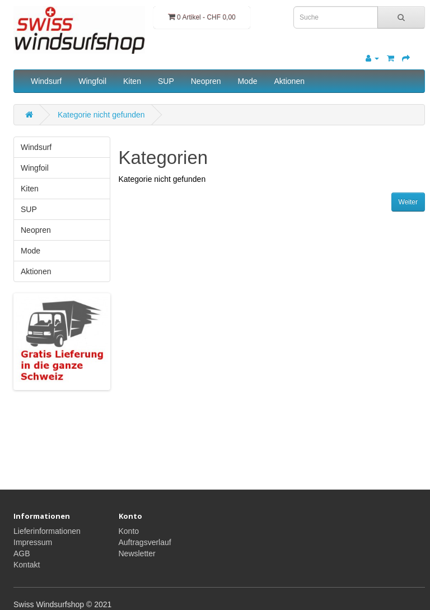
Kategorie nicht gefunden (101, 114)
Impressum (32, 542)
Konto (129, 531)
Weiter (408, 202)
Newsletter (137, 553)
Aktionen (289, 81)
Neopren (206, 81)
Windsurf (46, 81)
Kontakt (26, 564)
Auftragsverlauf (145, 542)
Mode (247, 81)
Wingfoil (92, 81)
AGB (21, 553)
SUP (166, 81)
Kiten (132, 81)
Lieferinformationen (47, 531)
